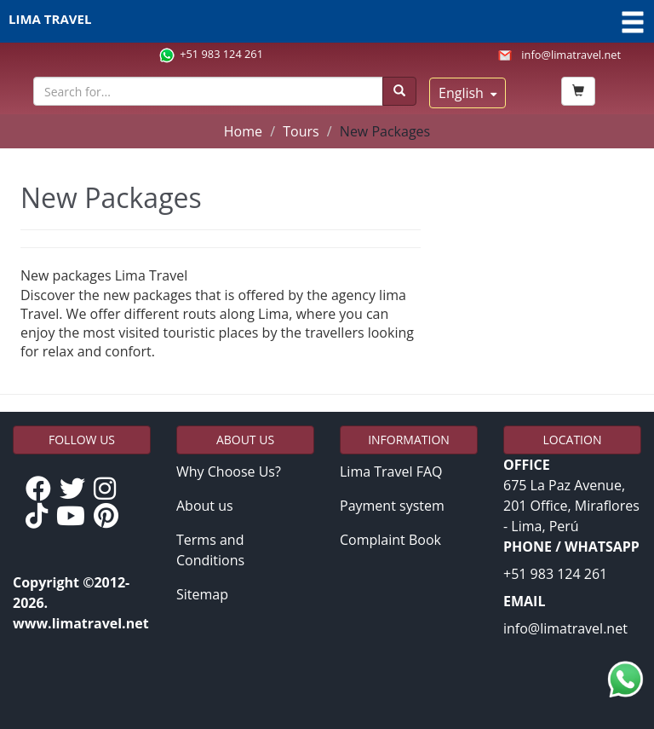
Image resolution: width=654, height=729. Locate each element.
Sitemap (202, 594)
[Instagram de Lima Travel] (109, 489)
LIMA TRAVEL (327, 21)
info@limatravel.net (571, 54)
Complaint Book (390, 539)
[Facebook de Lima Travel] (43, 489)
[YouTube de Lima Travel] (75, 516)
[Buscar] (399, 91)
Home (243, 131)
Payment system (392, 505)
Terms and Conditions (210, 550)
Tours (300, 131)
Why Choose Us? (228, 471)
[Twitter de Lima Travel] (77, 489)
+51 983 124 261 (221, 53)
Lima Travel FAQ (391, 471)
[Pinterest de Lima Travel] (110, 516)
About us (204, 505)
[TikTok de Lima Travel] (41, 516)
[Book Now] (578, 91)
